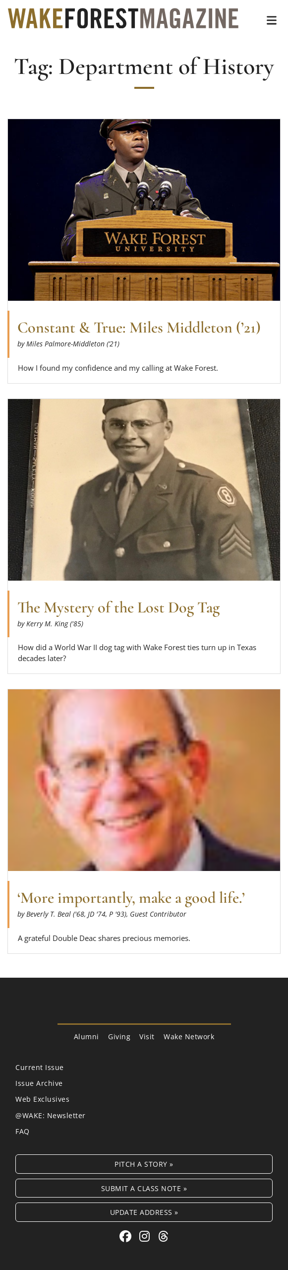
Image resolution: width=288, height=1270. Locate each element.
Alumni (86, 1036)
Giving (119, 1036)
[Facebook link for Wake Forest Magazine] (127, 1236)
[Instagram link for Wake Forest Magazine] (146, 1236)
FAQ (22, 1131)
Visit (147, 1036)
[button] (271, 20)
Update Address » (144, 1212)
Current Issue (39, 1067)
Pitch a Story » (144, 1164)
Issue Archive (39, 1083)
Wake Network (189, 1036)
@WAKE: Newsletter (50, 1115)
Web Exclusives (42, 1099)
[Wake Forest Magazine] (123, 20)
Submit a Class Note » (144, 1188)
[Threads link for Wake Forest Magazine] (163, 1236)
